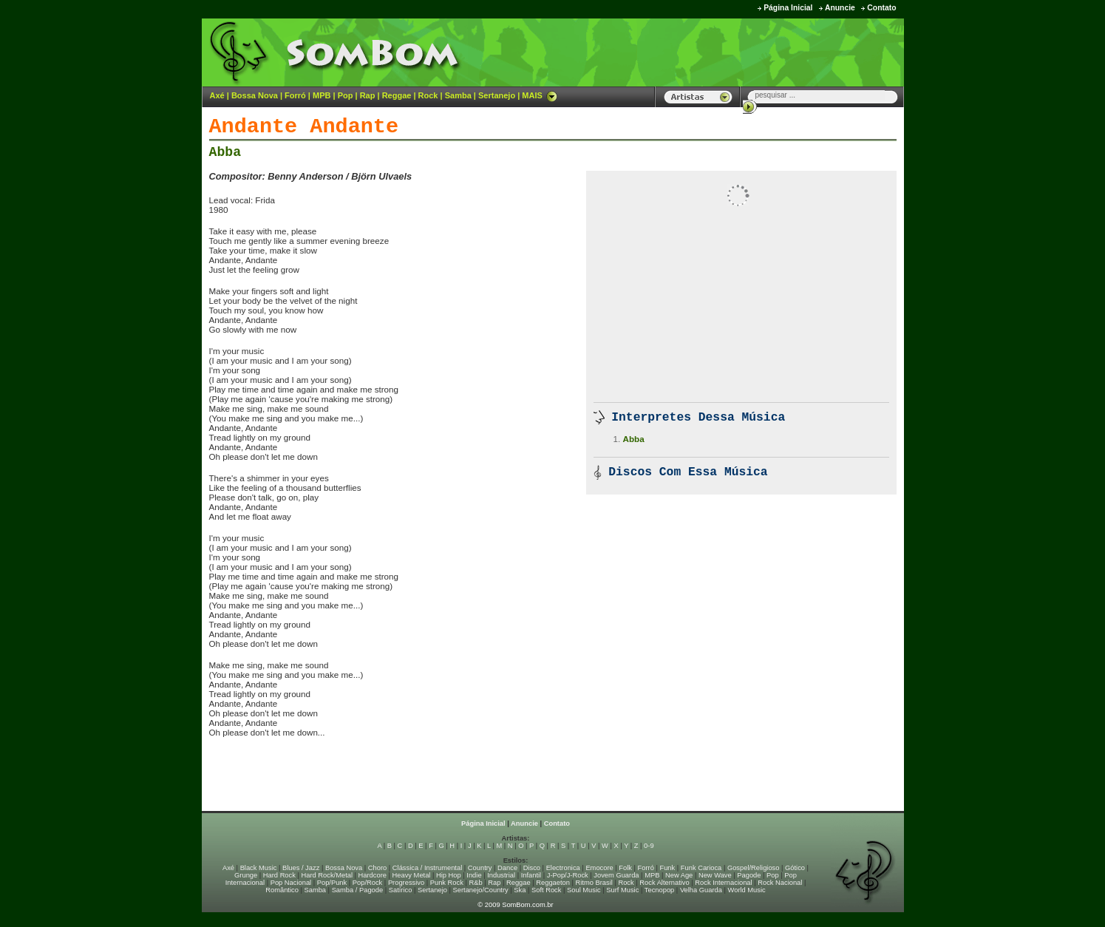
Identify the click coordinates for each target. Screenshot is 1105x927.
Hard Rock (279, 875)
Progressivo (406, 882)
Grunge (245, 875)
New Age (679, 875)
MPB (321, 95)
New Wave (715, 875)
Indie (473, 875)
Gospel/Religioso (753, 868)
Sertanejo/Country (481, 890)
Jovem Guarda (616, 875)
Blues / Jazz (300, 868)
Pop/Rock (367, 882)
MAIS (539, 95)
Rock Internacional (723, 882)
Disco (531, 868)
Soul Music (584, 890)
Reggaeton (553, 882)
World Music (747, 890)
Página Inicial (788, 8)
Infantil (531, 875)
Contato (881, 8)
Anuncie (840, 8)
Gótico (795, 868)
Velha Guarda (701, 890)
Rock (428, 95)
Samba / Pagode (358, 890)
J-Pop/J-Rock (567, 875)
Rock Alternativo (664, 882)
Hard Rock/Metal (327, 875)
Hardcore (372, 875)
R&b (475, 882)
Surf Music (622, 890)
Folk (625, 868)
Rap (367, 95)
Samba (458, 95)
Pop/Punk (332, 882)
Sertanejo (496, 95)
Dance (507, 868)
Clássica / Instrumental (427, 868)
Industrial (501, 875)
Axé (217, 95)
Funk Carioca (701, 868)
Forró (295, 95)
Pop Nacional (291, 882)
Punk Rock (446, 882)
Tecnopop (659, 890)
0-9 (648, 845)
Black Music (258, 868)
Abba (225, 152)
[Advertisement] (720, 52)
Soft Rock (546, 890)
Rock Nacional (780, 882)
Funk (667, 868)
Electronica (563, 868)
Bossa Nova (254, 95)
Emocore (599, 868)
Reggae (397, 95)
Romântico (282, 890)
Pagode (749, 875)
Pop (345, 95)
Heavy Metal (411, 875)
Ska (520, 890)
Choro (377, 868)
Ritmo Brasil (594, 882)
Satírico (400, 890)
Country (480, 868)
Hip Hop (448, 875)
